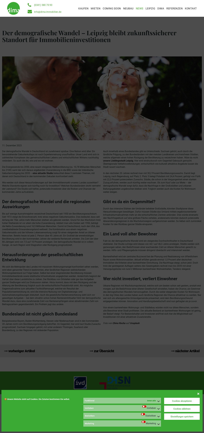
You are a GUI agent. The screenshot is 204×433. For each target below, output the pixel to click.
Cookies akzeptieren (182, 401)
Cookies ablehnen (181, 409)
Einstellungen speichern (182, 416)
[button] (198, 393)
